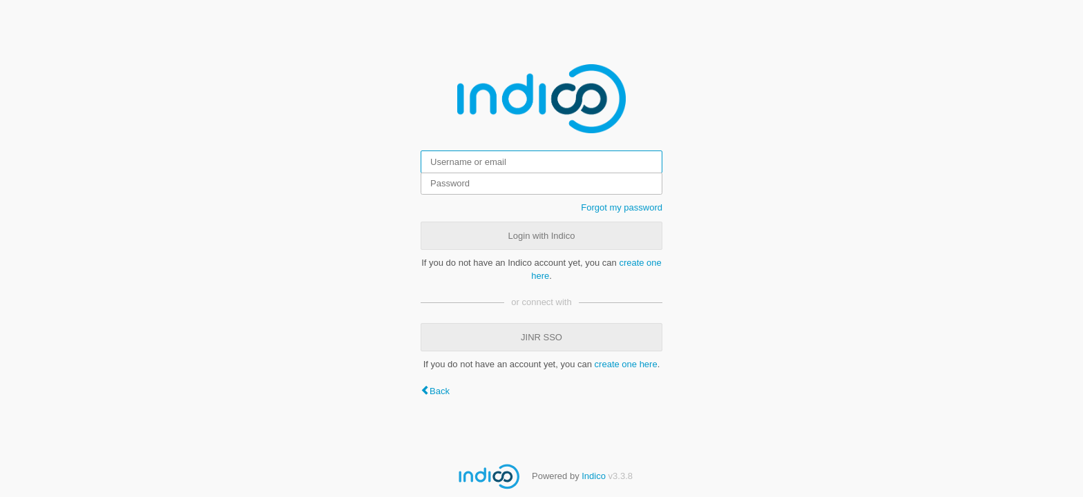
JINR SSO (541, 337)
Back (440, 391)
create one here (626, 364)
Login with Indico (541, 236)
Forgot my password (621, 207)
